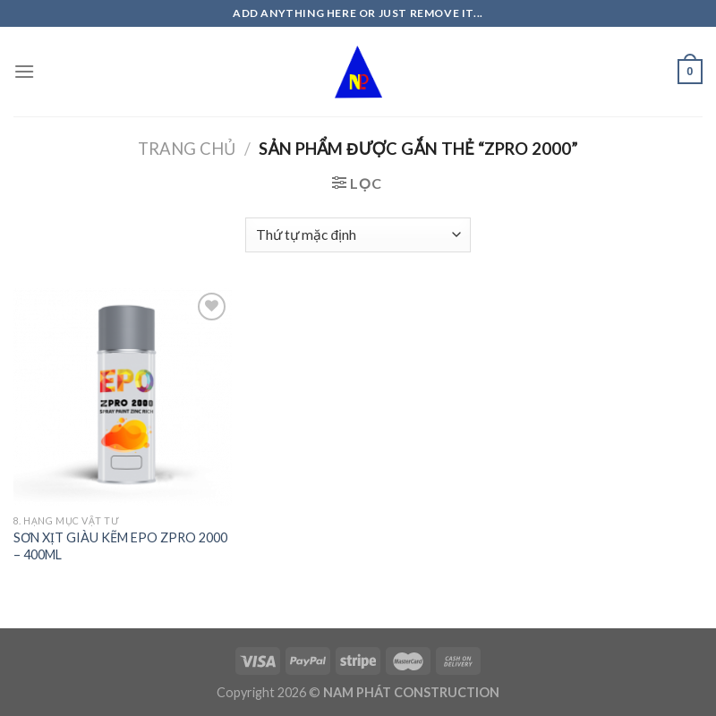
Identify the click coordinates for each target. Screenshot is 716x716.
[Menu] (24, 71)
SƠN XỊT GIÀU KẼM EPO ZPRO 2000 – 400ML (120, 546)
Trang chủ (186, 148)
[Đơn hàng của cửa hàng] (358, 234)
